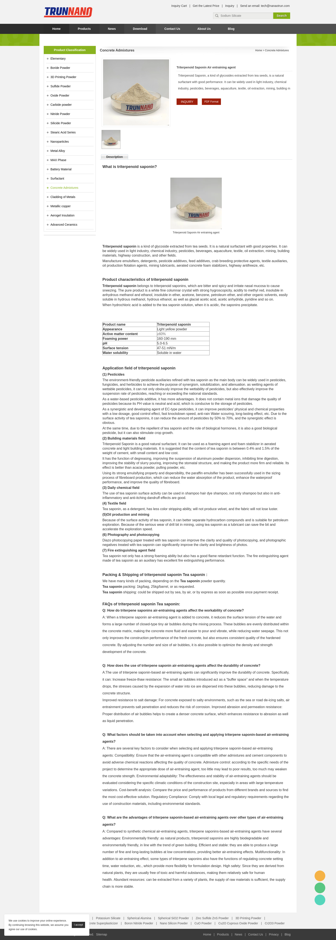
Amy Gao (320, 900)
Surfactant (57, 178)
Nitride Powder (60, 114)
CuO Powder (203, 923)
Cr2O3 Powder (275, 923)
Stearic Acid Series (63, 132)
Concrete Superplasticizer (101, 923)
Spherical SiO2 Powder (173, 918)
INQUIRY (187, 101)
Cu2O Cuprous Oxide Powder (238, 923)
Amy (320, 875)
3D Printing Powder (63, 77)
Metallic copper (61, 206)
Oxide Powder (60, 95)
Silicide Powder (61, 123)
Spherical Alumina (139, 918)
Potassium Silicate (108, 918)
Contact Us (172, 28)
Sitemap (101, 934)
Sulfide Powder (61, 86)
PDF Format (211, 101)
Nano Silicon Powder (174, 923)
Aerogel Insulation (63, 215)
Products (84, 28)
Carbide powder (61, 104)
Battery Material (61, 169)
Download (140, 28)
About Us (204, 28)
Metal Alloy (58, 151)
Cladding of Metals (63, 197)
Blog (231, 28)
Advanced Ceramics (64, 224)
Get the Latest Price (206, 6)
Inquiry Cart (179, 6)
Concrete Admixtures (64, 187)
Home (56, 28)
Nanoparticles (60, 141)
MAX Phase (58, 160)
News (112, 28)
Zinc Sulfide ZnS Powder (212, 918)
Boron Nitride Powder (139, 923)
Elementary (58, 58)
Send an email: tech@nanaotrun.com (265, 6)
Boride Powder (60, 68)
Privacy (274, 934)
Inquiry (229, 6)
